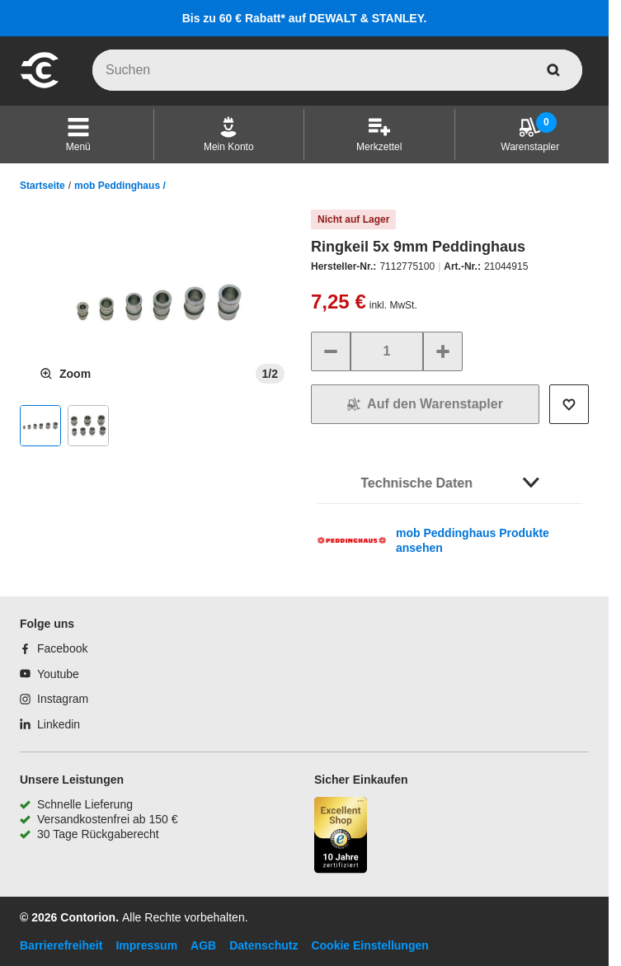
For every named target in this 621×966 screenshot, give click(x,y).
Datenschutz (263, 945)
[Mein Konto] (229, 134)
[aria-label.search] (553, 70)
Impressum (146, 945)
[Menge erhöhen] (443, 351)
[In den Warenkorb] (425, 404)
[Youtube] (49, 674)
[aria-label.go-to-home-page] (39, 85)
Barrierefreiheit (61, 945)
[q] (337, 70)
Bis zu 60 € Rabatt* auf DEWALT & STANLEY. (304, 18)
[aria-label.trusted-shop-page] (340, 837)
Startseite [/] (42, 185)
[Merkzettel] (379, 134)
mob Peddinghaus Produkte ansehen (472, 540)
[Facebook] (53, 648)
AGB (203, 945)
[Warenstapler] (530, 134)
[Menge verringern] (330, 351)
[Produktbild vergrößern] (65, 374)
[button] (78, 134)
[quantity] (386, 351)
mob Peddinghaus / (120, 185)
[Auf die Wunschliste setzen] (569, 404)
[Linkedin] (50, 724)
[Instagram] (54, 698)
